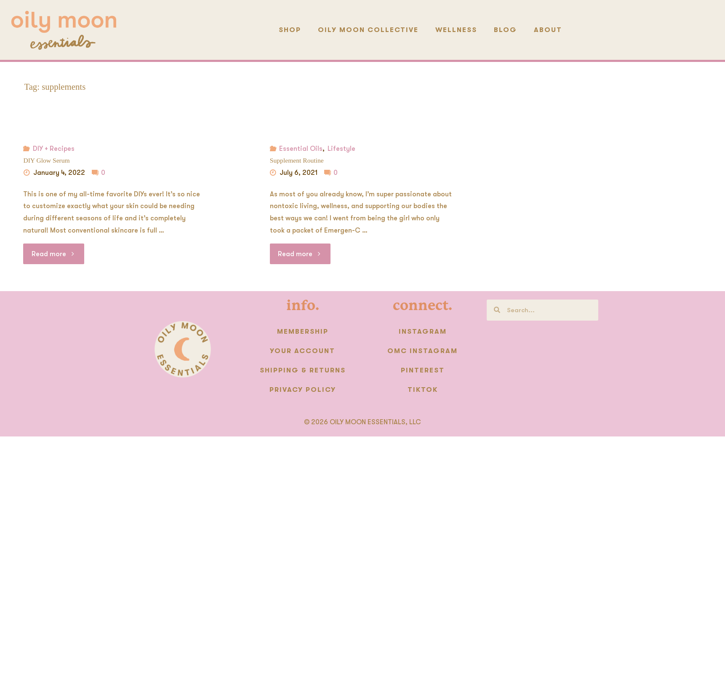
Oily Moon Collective (368, 30)
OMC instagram (422, 351)
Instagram (423, 331)
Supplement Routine (297, 160)
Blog (505, 30)
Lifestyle (341, 149)
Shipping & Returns (303, 370)
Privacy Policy (302, 390)
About (548, 30)
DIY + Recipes (54, 149)
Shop (290, 30)
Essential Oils (301, 149)
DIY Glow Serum (46, 160)
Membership (302, 331)
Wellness (456, 30)
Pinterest (423, 370)
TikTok (423, 390)
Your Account (302, 351)
